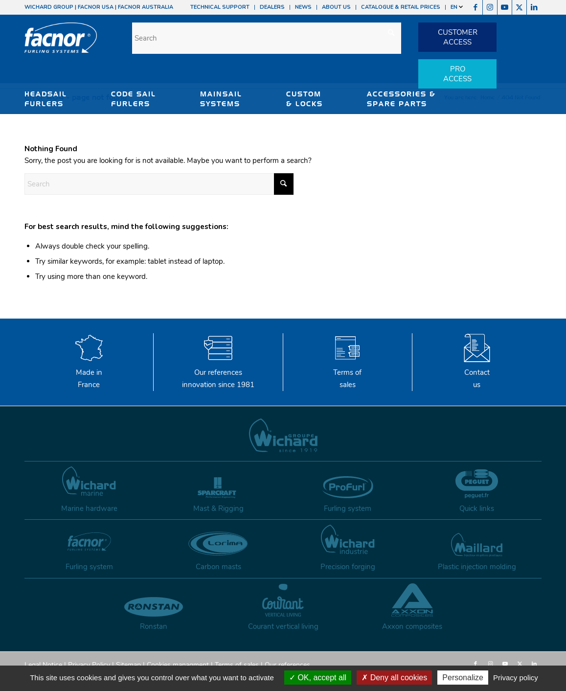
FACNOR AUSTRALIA (145, 7)
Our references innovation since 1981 (218, 372)
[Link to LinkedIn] (534, 7)
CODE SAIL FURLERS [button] (133, 99)
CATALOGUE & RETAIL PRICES (400, 7)
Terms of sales (347, 372)
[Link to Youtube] (505, 7)
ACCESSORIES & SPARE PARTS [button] (401, 99)
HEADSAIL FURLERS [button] (45, 99)
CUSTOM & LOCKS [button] (304, 99)
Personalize (462, 677)
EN (457, 7)
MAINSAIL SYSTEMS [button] (221, 99)
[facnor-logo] (60, 44)
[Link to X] (519, 7)
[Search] (266, 38)
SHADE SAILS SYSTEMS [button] (53, 123)
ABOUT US (336, 7)
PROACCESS (457, 74)
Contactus (477, 372)
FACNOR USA (95, 7)
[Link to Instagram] (490, 7)
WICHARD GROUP (48, 7)
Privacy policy (515, 677)
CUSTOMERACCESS (457, 37)
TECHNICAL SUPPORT (219, 7)
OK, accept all (317, 677)
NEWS (303, 7)
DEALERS (272, 7)
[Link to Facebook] (475, 7)
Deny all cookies (394, 677)
